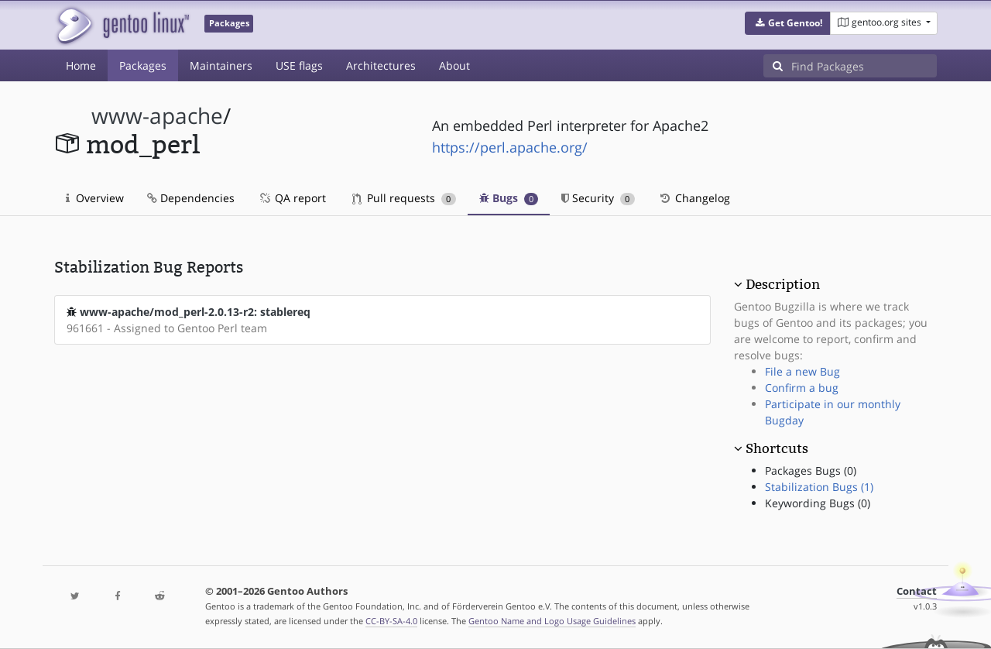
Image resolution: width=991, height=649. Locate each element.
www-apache (157, 115)
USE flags (299, 65)
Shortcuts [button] (777, 448)
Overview (95, 198)
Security (598, 198)
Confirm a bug (801, 387)
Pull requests (404, 198)
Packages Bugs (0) (810, 470)
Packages (142, 65)
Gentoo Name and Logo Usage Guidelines (552, 621)
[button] (788, 23)
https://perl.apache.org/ (510, 147)
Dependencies (191, 198)
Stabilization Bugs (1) (819, 486)
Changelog (694, 198)
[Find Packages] (864, 65)
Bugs (509, 198)
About (454, 65)
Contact (917, 591)
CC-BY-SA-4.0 (391, 621)
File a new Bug (802, 371)
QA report (292, 198)
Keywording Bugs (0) (817, 503)
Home (81, 65)
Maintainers (221, 65)
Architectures (381, 65)
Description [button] (783, 284)
